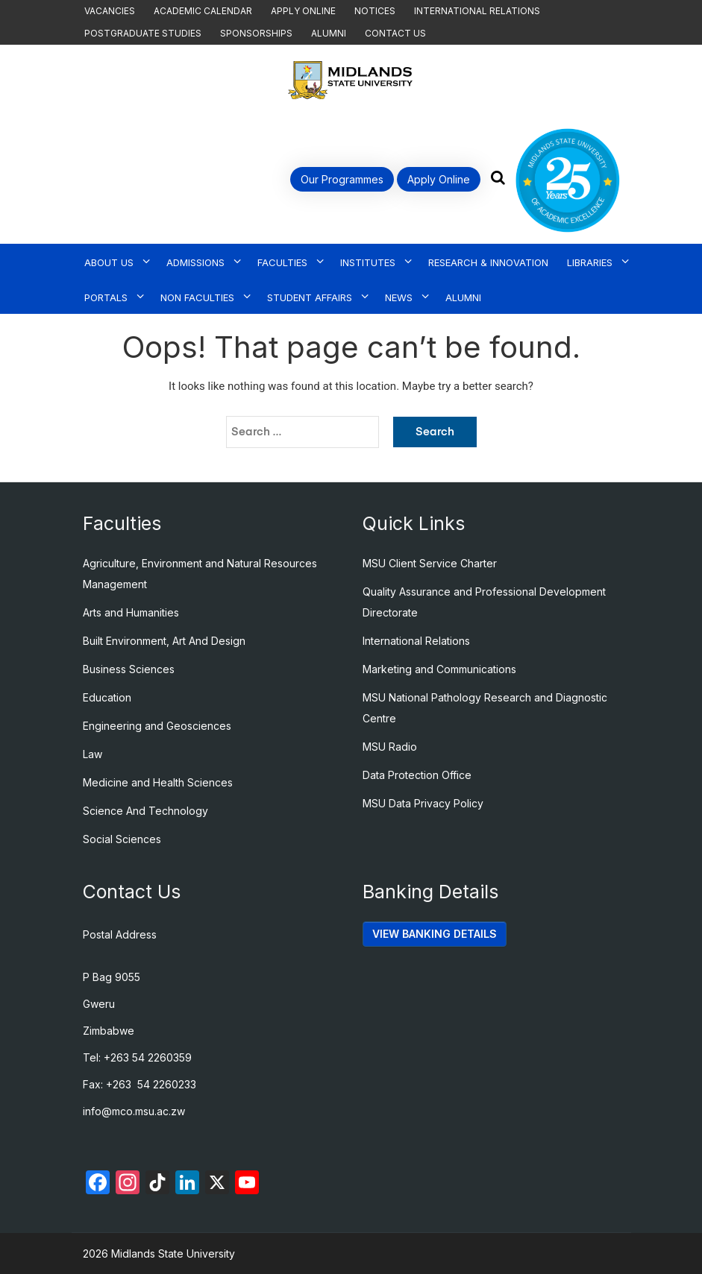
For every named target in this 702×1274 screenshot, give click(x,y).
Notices (374, 10)
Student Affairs (309, 297)
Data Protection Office (417, 775)
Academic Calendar (203, 10)
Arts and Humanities (131, 612)
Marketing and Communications (439, 669)
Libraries (589, 262)
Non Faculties (197, 297)
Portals (106, 297)
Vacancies (109, 10)
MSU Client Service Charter (430, 563)
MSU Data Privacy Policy (423, 803)
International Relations (477, 10)
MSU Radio (390, 746)
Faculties (282, 262)
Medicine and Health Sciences (158, 782)
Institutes (367, 262)
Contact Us (395, 33)
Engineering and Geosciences (157, 725)
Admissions (195, 262)
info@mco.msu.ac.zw (134, 1111)
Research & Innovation (488, 262)
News (399, 297)
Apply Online (303, 10)
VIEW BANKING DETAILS (434, 933)
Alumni (328, 33)
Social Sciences (122, 839)
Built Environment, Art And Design (164, 640)
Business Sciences (129, 669)
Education (107, 697)
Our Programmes (342, 179)
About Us (109, 262)
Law (92, 754)
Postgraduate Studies (142, 33)
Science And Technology (145, 810)
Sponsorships (256, 33)
